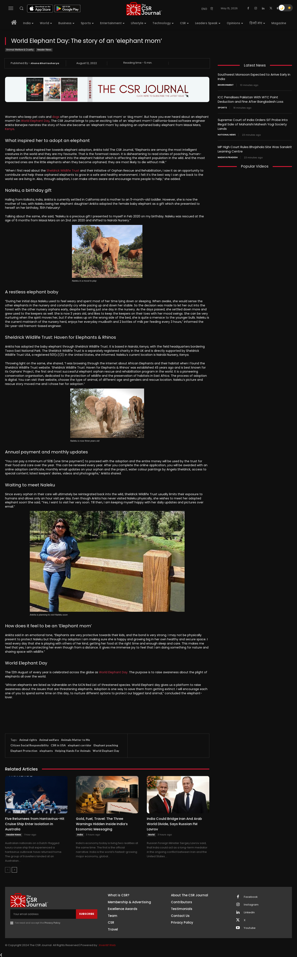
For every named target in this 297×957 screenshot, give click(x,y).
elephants (46, 750)
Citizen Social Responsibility (29, 745)
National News (227, 134)
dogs (56, 117)
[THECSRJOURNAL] (144, 8)
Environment (226, 85)
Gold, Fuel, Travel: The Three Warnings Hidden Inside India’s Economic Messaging (102, 824)
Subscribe (86, 914)
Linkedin (249, 912)
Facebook (251, 897)
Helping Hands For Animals (73, 750)
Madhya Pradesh (228, 157)
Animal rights (28, 740)
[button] (21, 8)
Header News (44, 50)
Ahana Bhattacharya (45, 63)
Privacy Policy (52, 922)
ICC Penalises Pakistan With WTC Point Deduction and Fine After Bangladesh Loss (250, 99)
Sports (222, 107)
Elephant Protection (23, 750)
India (80, 834)
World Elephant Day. (113, 672)
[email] (43, 914)
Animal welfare (49, 740)
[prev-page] (7, 870)
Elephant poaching (106, 745)
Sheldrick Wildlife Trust (63, 170)
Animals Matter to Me (75, 740)
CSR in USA (58, 745)
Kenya (9, 129)
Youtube (249, 928)
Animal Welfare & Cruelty (20, 50)
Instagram (251, 905)
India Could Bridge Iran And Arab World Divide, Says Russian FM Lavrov (174, 824)
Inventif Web (107, 945)
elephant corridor (79, 745)
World (151, 834)
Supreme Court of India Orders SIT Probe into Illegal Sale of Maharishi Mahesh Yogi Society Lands (253, 124)
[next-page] (14, 870)
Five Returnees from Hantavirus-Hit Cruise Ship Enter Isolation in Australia (34, 824)
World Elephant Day (35, 121)
